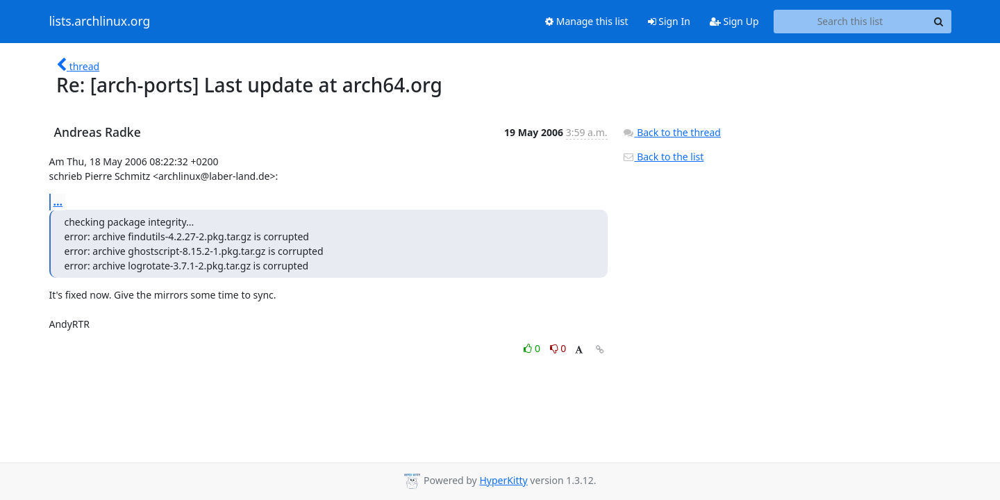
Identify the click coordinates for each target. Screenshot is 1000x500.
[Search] (938, 21)
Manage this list (586, 21)
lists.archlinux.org (100, 21)
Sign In (669, 21)
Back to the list (663, 156)
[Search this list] (850, 21)
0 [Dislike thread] (558, 348)
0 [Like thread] (533, 348)
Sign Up (734, 21)
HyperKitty (503, 480)
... (58, 201)
